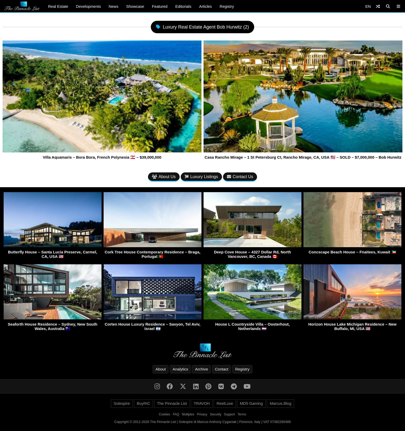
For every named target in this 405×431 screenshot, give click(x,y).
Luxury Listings (201, 176)
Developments (88, 6)
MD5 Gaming (251, 403)
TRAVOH (202, 403)
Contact (221, 369)
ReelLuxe (225, 403)
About (161, 369)
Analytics (180, 369)
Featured (159, 6)
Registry (227, 6)
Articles (205, 6)
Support (229, 414)
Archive (201, 369)
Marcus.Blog (280, 403)
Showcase (135, 6)
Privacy (202, 414)
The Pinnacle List (172, 403)
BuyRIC (143, 403)
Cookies (164, 414)
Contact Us (240, 176)
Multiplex (188, 414)
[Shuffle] (377, 6)
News (113, 6)
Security (215, 414)
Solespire (122, 403)
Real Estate (58, 6)
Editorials (183, 6)
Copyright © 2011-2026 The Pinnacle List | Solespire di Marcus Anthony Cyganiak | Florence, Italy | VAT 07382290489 (202, 422)
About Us (164, 176)
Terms (242, 414)
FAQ (176, 414)
